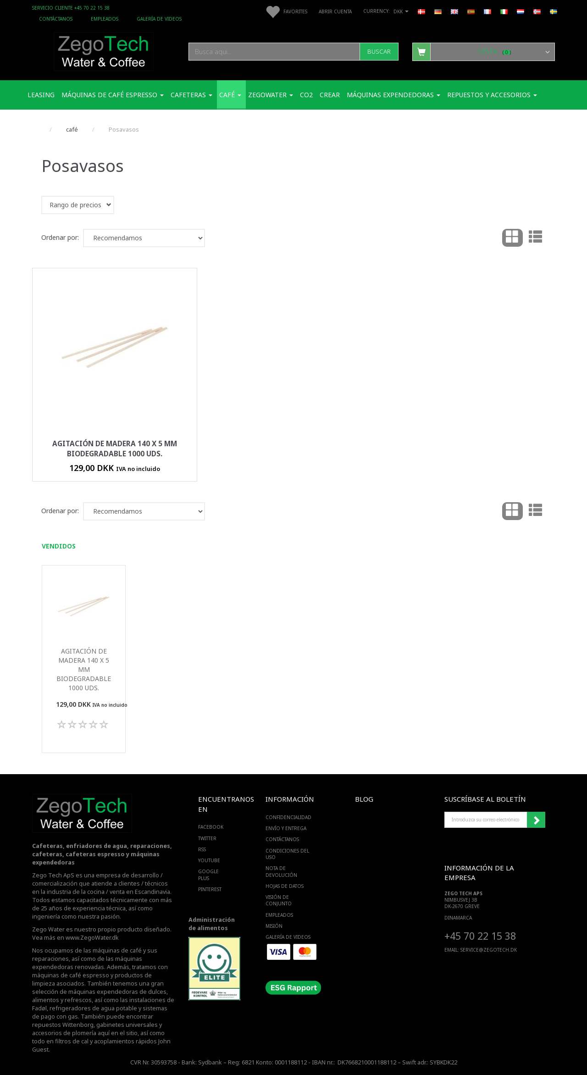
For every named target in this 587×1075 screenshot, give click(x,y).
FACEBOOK (210, 827)
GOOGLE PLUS (208, 874)
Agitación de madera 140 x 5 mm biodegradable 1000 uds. (114, 449)
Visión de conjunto (279, 900)
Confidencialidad (288, 817)
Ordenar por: (60, 237)
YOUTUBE (209, 860)
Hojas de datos (285, 886)
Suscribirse (536, 820)
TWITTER (207, 838)
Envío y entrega (286, 828)
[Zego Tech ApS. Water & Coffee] (104, 50)
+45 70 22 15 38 (480, 935)
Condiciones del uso (287, 854)
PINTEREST (210, 889)
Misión (274, 926)
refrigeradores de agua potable (93, 1008)
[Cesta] (483, 51)
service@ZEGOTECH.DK (488, 950)
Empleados (104, 19)
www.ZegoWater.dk (92, 938)
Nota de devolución (281, 871)
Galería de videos (159, 19)
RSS (202, 849)
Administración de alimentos (211, 924)
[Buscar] (379, 52)
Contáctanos (55, 19)
